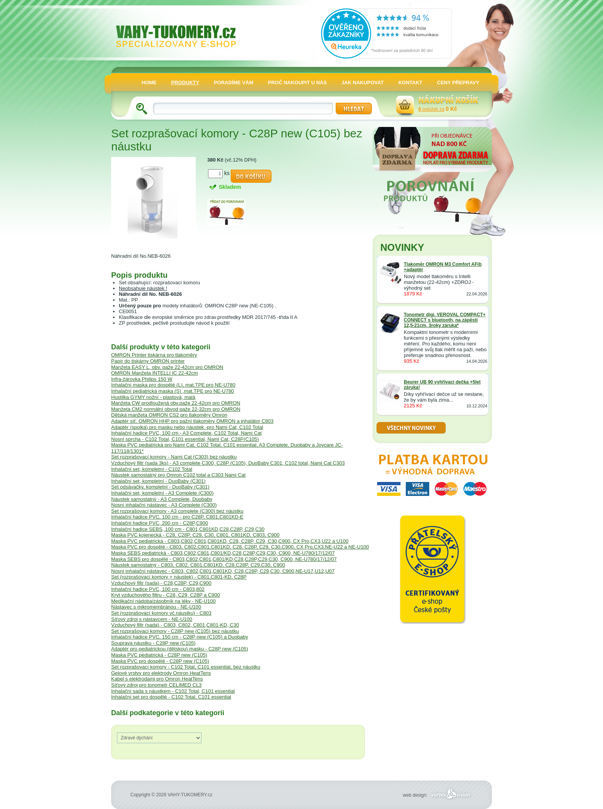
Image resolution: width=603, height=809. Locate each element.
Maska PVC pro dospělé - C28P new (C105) (160, 661)
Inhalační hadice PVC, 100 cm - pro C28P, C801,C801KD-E (177, 517)
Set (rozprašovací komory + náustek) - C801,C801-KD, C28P (179, 577)
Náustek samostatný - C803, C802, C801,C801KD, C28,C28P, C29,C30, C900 (198, 565)
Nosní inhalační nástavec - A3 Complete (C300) (164, 505)
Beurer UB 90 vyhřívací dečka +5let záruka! (442, 384)
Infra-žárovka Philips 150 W (141, 379)
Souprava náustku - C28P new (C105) (153, 643)
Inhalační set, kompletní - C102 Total (151, 469)
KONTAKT (410, 82)
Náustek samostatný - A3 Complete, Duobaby (161, 499)
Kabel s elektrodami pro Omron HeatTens (157, 679)
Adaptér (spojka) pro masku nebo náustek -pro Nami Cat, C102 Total (187, 427)
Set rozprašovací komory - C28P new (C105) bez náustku (175, 631)
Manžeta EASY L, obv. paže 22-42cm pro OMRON (167, 367)
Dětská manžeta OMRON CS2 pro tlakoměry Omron (169, 415)
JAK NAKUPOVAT (362, 82)
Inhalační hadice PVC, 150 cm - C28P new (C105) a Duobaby (179, 637)
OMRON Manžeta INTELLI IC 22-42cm (154, 373)
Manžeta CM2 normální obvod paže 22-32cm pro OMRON (175, 409)
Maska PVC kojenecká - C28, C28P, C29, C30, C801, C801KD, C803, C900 (195, 535)
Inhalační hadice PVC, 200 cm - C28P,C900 (159, 523)
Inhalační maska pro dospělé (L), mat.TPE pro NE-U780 (173, 385)
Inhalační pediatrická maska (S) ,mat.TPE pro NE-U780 (172, 391)
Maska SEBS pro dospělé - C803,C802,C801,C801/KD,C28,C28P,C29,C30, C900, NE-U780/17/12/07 (224, 559)
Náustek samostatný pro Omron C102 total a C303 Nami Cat (178, 475)
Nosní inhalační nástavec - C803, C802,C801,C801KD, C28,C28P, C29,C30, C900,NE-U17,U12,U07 (223, 571)
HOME (149, 82)
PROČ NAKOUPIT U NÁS (297, 82)
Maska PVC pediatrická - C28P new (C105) (159, 655)
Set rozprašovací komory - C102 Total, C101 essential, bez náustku (185, 667)
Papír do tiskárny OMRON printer (148, 361)
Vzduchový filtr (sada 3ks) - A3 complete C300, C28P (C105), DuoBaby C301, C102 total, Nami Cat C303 (228, 463)
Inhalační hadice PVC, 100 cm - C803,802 (158, 589)
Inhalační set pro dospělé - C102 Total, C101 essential (171, 697)
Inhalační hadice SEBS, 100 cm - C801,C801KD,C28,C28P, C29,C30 (188, 529)
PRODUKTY (185, 82)
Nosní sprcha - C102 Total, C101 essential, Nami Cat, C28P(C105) (185, 439)
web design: (438, 795)
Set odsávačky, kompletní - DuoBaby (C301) (160, 487)
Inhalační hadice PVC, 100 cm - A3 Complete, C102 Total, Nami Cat (186, 433)
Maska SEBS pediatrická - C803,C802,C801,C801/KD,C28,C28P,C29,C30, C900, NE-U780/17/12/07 (223, 553)
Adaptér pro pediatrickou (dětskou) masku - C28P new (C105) (179, 649)
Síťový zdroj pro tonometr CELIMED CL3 (156, 685)
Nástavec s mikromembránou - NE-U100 (156, 607)
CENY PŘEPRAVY (458, 82)
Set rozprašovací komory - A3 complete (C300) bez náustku (177, 511)
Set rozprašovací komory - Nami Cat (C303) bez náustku (174, 457)
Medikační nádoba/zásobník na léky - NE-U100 (163, 601)
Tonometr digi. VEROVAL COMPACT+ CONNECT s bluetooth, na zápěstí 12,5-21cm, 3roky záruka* (445, 320)
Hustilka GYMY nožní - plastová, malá (153, 397)
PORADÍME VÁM (233, 82)
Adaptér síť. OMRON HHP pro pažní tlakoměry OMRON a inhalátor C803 (192, 421)
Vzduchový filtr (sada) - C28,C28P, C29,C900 (161, 583)
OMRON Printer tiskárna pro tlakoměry (154, 355)
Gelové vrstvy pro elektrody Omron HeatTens (161, 673)
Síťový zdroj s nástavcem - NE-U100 (151, 619)
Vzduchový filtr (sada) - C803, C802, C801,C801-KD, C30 (175, 625)
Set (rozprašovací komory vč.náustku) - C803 (161, 613)
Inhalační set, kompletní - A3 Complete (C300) (162, 493)
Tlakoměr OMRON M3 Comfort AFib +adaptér (442, 267)
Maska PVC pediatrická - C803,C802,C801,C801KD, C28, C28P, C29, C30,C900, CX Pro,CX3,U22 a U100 (229, 541)
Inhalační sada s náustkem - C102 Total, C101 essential (173, 691)
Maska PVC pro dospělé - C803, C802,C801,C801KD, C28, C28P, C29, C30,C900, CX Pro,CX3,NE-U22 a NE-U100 (240, 547)
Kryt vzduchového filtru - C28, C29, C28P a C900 (165, 595)
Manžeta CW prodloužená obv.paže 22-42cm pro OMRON (175, 403)
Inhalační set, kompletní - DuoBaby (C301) (158, 481)
